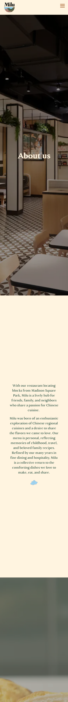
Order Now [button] (34, 697)
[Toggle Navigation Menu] (62, 6)
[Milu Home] (9, 7)
